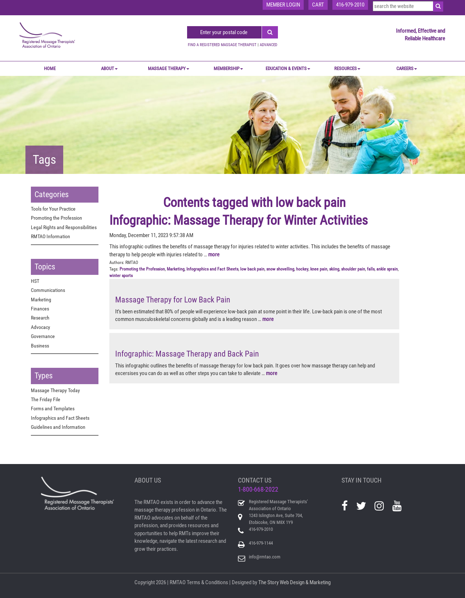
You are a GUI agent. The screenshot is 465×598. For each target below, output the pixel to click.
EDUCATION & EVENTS (288, 68)
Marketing (41, 299)
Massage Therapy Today (55, 390)
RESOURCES (347, 68)
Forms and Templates (52, 408)
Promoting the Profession (56, 218)
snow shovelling (280, 269)
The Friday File (45, 399)
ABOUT (109, 68)
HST (35, 281)
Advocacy (40, 327)
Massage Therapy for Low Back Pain (172, 299)
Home (50, 68)
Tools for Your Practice (53, 209)
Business (40, 346)
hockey (302, 269)
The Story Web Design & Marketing (294, 582)
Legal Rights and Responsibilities (64, 227)
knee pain (318, 269)
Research (40, 318)
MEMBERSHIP (228, 68)
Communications (48, 290)
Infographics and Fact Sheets (60, 418)
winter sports (121, 275)
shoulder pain (353, 269)
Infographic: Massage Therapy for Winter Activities (238, 220)
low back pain (252, 269)
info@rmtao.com (264, 557)
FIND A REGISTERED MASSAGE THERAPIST (222, 44)
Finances (40, 309)
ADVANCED (268, 44)
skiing (334, 269)
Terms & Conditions (207, 582)
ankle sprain (387, 269)
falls (371, 269)
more (213, 254)
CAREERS (406, 68)
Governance (43, 336)
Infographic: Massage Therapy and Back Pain (187, 353)
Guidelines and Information (58, 427)
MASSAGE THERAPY (168, 68)
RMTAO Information (50, 236)
